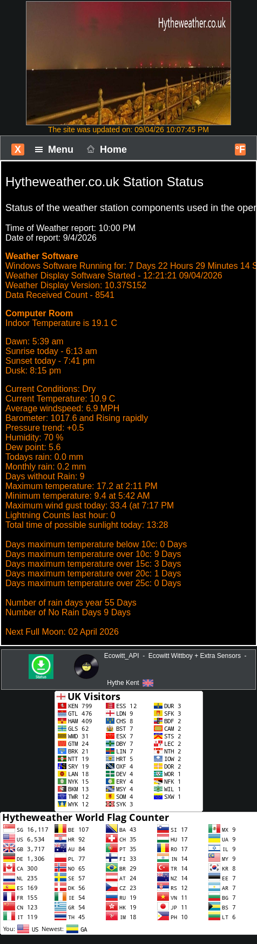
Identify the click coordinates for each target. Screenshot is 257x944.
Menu (57, 149)
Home (105, 149)
